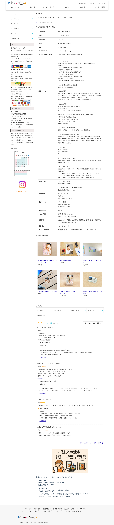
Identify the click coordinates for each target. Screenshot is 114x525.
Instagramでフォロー (22, 191)
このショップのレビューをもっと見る (91, 443)
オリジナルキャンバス (63, 511)
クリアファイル (14, 7)
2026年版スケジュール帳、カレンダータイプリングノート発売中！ (55, 17)
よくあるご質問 (100, 7)
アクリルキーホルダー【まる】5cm (47, 291)
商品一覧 (82, 7)
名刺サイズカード (16, 38)
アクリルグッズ (15, 29)
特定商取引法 (47, 509)
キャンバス (65, 7)
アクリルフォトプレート (48, 511)
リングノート (31, 7)
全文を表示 (43, 357)
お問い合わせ (38, 509)
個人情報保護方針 (57, 509)
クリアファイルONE (65, 260)
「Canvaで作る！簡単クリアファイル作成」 (58, 496)
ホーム (37, 23)
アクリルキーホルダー (48, 7)
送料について (74, 509)
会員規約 (66, 509)
